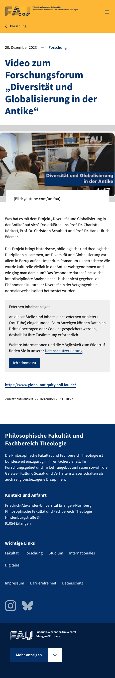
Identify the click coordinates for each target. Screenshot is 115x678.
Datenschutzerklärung (63, 351)
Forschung (58, 47)
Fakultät (12, 553)
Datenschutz (72, 583)
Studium (56, 553)
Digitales (12, 565)
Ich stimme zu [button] (24, 363)
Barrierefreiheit (43, 583)
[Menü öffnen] (106, 12)
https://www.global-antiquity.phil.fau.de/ (40, 385)
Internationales (82, 553)
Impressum (14, 583)
